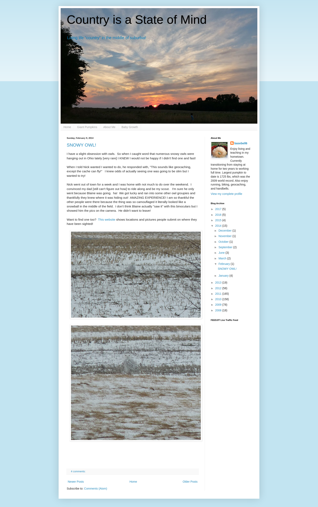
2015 (218, 220)
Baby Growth (129, 127)
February (224, 263)
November (225, 236)
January (223, 275)
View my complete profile (226, 193)
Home (67, 127)
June (221, 252)
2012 (218, 288)
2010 (218, 299)
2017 (218, 209)
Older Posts (190, 481)
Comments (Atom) (95, 488)
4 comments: (78, 471)
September (225, 247)
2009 (218, 304)
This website (106, 219)
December (225, 230)
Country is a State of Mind (137, 19)
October (223, 241)
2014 (218, 225)
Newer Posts (76, 481)
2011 (218, 293)
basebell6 (240, 143)
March (222, 258)
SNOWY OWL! (81, 145)
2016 (218, 214)
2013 (218, 282)
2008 (218, 310)
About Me (109, 127)
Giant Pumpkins (87, 127)
